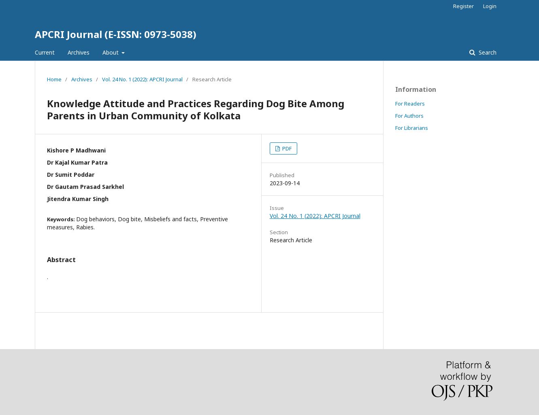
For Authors (409, 115)
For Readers (410, 103)
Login (489, 6)
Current (45, 52)
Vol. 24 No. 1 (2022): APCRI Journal (142, 79)
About (111, 52)
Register (463, 6)
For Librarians (411, 127)
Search (486, 52)
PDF (286, 148)
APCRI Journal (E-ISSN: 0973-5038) (115, 34)
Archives (78, 52)
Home (54, 79)
